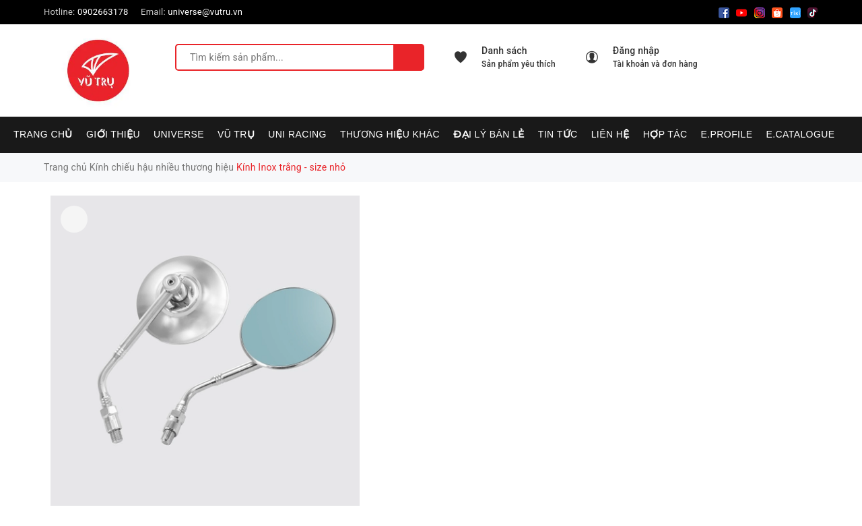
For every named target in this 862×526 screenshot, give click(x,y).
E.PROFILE (726, 134)
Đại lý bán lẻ (489, 134)
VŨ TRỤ (236, 134)
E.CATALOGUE (800, 134)
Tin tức (558, 134)
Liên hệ (610, 134)
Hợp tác (665, 134)
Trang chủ (43, 134)
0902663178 (103, 12)
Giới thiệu (113, 134)
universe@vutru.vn (205, 12)
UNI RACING (297, 134)
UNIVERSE (179, 134)
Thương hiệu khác (390, 134)
